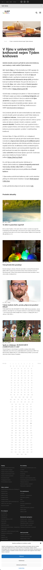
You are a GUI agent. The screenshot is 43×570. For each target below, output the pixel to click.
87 (31, 390)
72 (28, 385)
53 (11, 380)
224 (12, 445)
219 (16, 442)
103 (16, 397)
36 (25, 373)
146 (12, 414)
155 (23, 416)
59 (31, 380)
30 (28, 371)
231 (16, 447)
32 (11, 373)
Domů (5, 41)
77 (21, 387)
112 (25, 399)
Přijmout (21, 556)
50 (25, 378)
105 (23, 397)
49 (21, 378)
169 (31, 421)
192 (27, 430)
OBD (7, 1)
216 (27, 440)
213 (16, 440)
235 (31, 447)
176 (12, 426)
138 (27, 409)
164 (12, 421)
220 (19, 442)
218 (12, 442)
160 (20, 418)
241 (31, 449)
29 (25, 371)
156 (27, 416)
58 (28, 380)
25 (11, 371)
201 (15, 435)
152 (12, 416)
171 (16, 423)
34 (18, 373)
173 (23, 423)
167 (23, 421)
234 (27, 447)
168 (27, 421)
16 (29, 366)
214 (19, 440)
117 (18, 402)
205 (31, 435)
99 (24, 394)
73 (31, 385)
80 (31, 387)
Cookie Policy (21, 568)
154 (19, 416)
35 (21, 373)
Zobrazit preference (21, 565)
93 (28, 392)
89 (14, 392)
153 (16, 416)
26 (15, 371)
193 (31, 430)
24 (31, 368)
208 (20, 437)
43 (25, 375)
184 (19, 428)
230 (12, 447)
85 (24, 390)
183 (16, 428)
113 (29, 399)
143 (23, 411)
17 (32, 366)
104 (19, 397)
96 (14, 394)
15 (26, 366)
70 (21, 385)
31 (31, 371)
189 (16, 430)
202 (19, 435)
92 (24, 392)
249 (22, 454)
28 (21, 371)
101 (32, 394)
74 (11, 387)
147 (16, 414)
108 (11, 399)
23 (28, 368)
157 (31, 416)
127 (31, 404)
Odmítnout (21, 560)
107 (31, 397)
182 (12, 428)
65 (28, 382)
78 (24, 387)
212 (12, 440)
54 (14, 380)
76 (18, 387)
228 (27, 445)
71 (25, 385)
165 (16, 421)
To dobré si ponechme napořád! (13, 225)
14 (23, 366)
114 (32, 399)
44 (28, 375)
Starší (39, 363)
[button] (40, 543)
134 (12, 409)
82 (14, 390)
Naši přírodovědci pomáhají (12, 265)
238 (19, 449)
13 (19, 366)
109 (14, 399)
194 (12, 433)
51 (28, 378)
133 (31, 406)
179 (23, 426)
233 (23, 447)
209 (24, 437)
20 (18, 368)
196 (20, 433)
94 (31, 392)
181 (31, 426)
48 (18, 378)
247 (31, 452)
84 (21, 390)
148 (20, 414)
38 (31, 373)
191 (23, 430)
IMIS (11, 1)
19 (14, 368)
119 (25, 402)
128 (12, 406)
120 (29, 402)
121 (32, 402)
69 (18, 385)
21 (21, 368)
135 (16, 409)
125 (23, 404)
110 (18, 399)
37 (28, 373)
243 (15, 452)
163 (31, 418)
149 (24, 414)
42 (21, 375)
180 (27, 426)
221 (23, 442)
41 (18, 375)
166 (20, 421)
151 (31, 414)
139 (31, 409)
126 (27, 404)
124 (19, 404)
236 (12, 449)
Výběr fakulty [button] (21, 5)
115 (10, 402)
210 (28, 437)
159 (16, 418)
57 (25, 380)
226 (20, 445)
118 (21, 402)
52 (31, 378)
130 (20, 406)
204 (27, 435)
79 (28, 387)
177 (16, 426)
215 (23, 440)
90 (18, 392)
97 (17, 394)
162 (27, 418)
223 (31, 442)
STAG (14, 1)
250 (25, 454)
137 (23, 409)
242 (11, 452)
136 (20, 409)
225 (16, 445)
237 (16, 449)
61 (14, 382)
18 (11, 368)
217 (31, 440)
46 (11, 378)
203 (23, 435)
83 (18, 390)
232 (19, 447)
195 (16, 433)
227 (23, 445)
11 (13, 366)
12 (16, 366)
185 (23, 428)
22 (24, 368)
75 (14, 387)
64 (25, 382)
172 (19, 423)
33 (14, 373)
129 (16, 406)
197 (23, 433)
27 (18, 371)
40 (14, 375)
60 (11, 382)
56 (21, 380)
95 (11, 394)
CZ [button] (3, 1)
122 (12, 404)
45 (31, 375)
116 (14, 402)
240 (27, 449)
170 (12, 423)
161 (23, 418)
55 (18, 380)
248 (17, 454)
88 (11, 392)
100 (28, 394)
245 (23, 452)
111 (21, 399)
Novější (4, 363)
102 (12, 397)
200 (12, 435)
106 (27, 397)
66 (31, 382)
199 (31, 433)
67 (11, 385)
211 (31, 437)
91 (21, 392)
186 (27, 428)
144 (27, 411)
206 (12, 437)
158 (12, 418)
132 (27, 406)
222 (27, 442)
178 (20, 426)
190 (20, 430)
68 (15, 385)
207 (16, 437)
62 (18, 382)
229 (31, 445)
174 (27, 423)
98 (21, 394)
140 (12, 411)
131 (23, 406)
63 (21, 382)
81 (11, 390)
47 (15, 378)
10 (10, 366)
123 (16, 404)
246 (27, 452)
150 (27, 414)
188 (12, 430)
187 (31, 428)
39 (11, 375)
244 (19, 452)
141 (16, 411)
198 (27, 433)
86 (28, 390)
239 (23, 449)
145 (31, 411)
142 (19, 411)
